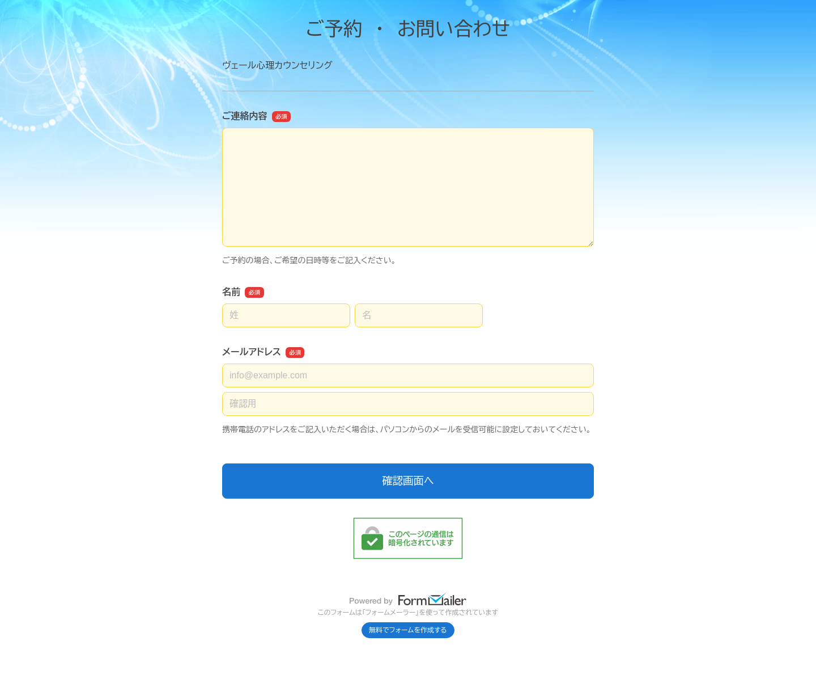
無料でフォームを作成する (408, 630)
